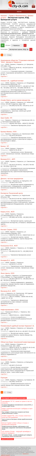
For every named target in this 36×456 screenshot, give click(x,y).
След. (9, 55)
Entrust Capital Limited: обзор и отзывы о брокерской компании (15, 423)
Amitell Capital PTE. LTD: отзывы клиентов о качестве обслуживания (16, 416)
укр (33, 4)
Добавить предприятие (3, 45)
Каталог (4, 16)
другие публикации (7, 439)
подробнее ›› (4, 76)
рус (33, 6)
